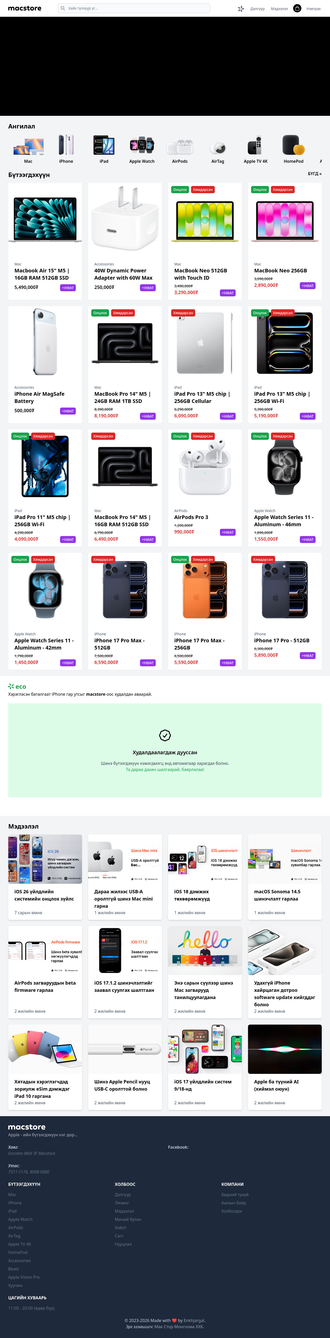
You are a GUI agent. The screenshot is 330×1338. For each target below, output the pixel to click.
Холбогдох (231, 1211)
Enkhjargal (194, 1320)
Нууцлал (123, 1244)
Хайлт (120, 1227)
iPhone (15, 1203)
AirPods (15, 1227)
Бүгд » (315, 173)
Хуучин (15, 1285)
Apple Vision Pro (24, 1277)
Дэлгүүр (257, 8)
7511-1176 (18, 1172)
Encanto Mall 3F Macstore (31, 1153)
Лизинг (122, 1203)
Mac (12, 1194)
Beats (13, 1269)
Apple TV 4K (19, 1244)
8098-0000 (40, 1172)
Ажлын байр (233, 1203)
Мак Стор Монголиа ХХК (178, 1326)
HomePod (18, 1252)
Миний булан (128, 1219)
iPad (12, 1211)
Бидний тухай (235, 1194)
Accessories (19, 1260)
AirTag (14, 1236)
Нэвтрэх (314, 8)
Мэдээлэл (279, 8)
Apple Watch (20, 1219)
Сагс (119, 1236)
